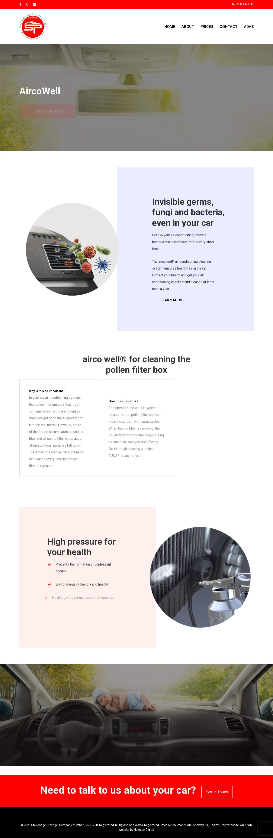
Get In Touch (217, 792)
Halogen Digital (144, 829)
